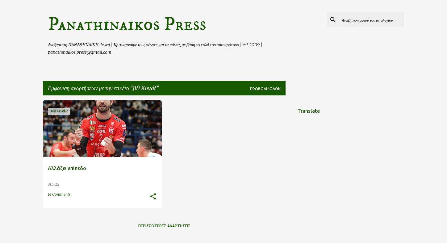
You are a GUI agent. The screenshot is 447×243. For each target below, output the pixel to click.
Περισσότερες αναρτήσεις (164, 226)
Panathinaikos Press (127, 24)
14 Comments (59, 194)
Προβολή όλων (265, 89)
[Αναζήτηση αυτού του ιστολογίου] (371, 19)
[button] (153, 197)
